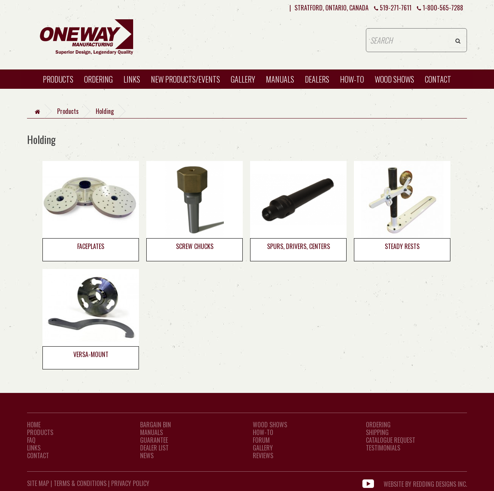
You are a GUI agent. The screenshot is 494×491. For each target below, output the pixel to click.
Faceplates (90, 246)
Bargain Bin (155, 424)
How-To (263, 432)
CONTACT (438, 79)
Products (58, 79)
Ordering (98, 79)
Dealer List (154, 447)
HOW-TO (352, 79)
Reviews (263, 455)
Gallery (243, 79)
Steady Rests (402, 246)
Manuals (280, 79)
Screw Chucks (194, 246)
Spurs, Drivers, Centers (298, 246)
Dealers (317, 79)
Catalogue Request (390, 440)
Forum (261, 440)
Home (34, 424)
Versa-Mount (90, 354)
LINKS (34, 447)
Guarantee (154, 440)
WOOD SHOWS (394, 79)
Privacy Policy (130, 483)
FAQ (31, 440)
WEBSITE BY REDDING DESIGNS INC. (425, 483)
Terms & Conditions (80, 483)
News (147, 455)
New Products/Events (185, 79)
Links (132, 79)
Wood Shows (270, 424)
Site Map (38, 483)
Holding (105, 111)
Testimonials (383, 447)
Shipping (377, 432)
